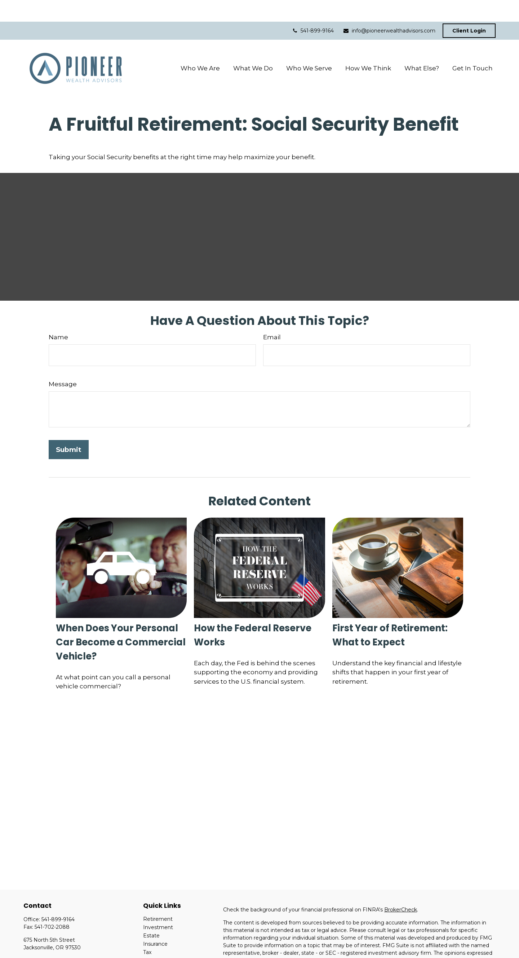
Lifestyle (153, 947)
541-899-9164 (313, 9)
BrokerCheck (400, 888)
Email (272, 315)
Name (58, 315)
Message (63, 362)
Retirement (158, 897)
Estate (151, 914)
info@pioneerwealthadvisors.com (389, 9)
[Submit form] (69, 427)
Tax (147, 930)
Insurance (155, 922)
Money (152, 939)
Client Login (469, 9)
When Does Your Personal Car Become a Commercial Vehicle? (121, 620)
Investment (158, 905)
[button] (200, 46)
